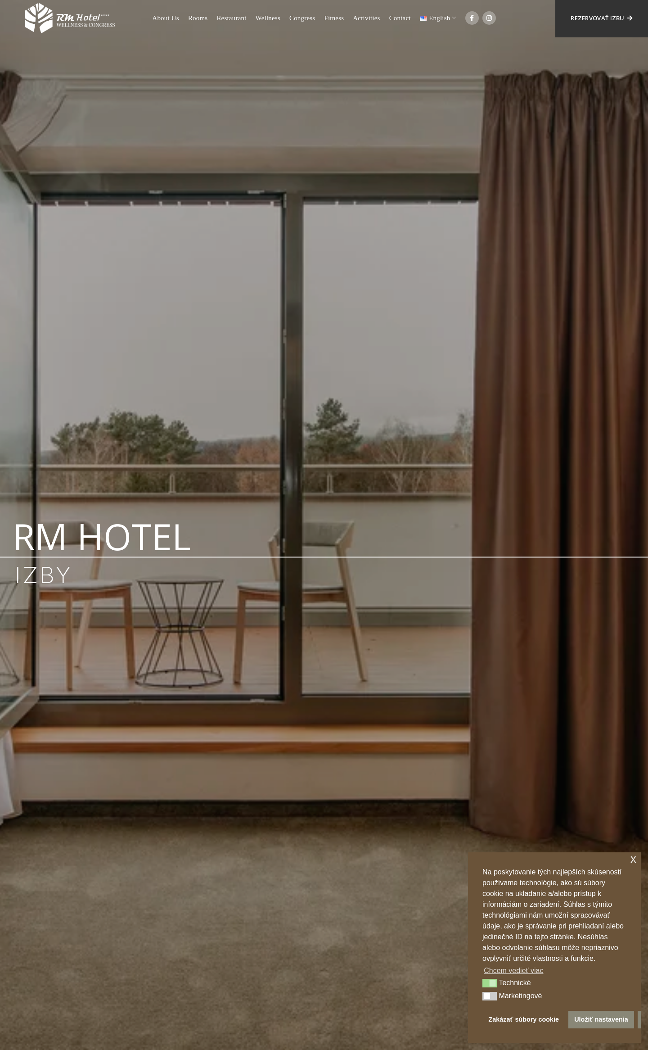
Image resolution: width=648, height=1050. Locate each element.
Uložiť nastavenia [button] (601, 1019)
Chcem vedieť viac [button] (513, 970)
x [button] (633, 859)
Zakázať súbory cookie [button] (524, 1019)
